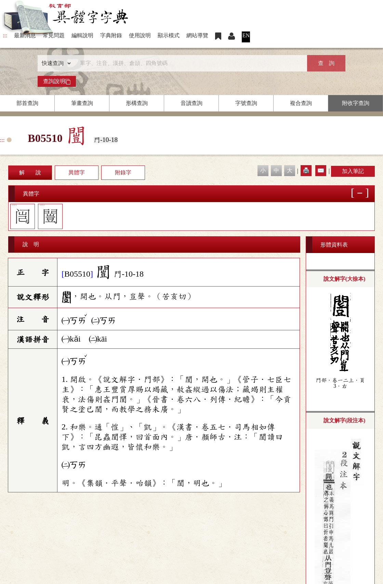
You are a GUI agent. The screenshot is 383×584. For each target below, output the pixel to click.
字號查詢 (246, 103)
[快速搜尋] (189, 63)
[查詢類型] (55, 63)
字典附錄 (111, 35)
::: (5, 35)
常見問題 (54, 35)
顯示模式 (169, 35)
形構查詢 (137, 103)
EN (246, 35)
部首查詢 (27, 103)
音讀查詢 (191, 103)
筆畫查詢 (82, 103)
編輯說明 (82, 35)
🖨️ (306, 170)
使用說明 (140, 35)
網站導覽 (197, 35)
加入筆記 (353, 171)
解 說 (30, 172)
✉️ (320, 170)
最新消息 (25, 35)
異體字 (76, 172)
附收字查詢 (355, 103)
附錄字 (123, 172)
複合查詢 (301, 103)
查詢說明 (56, 81)
